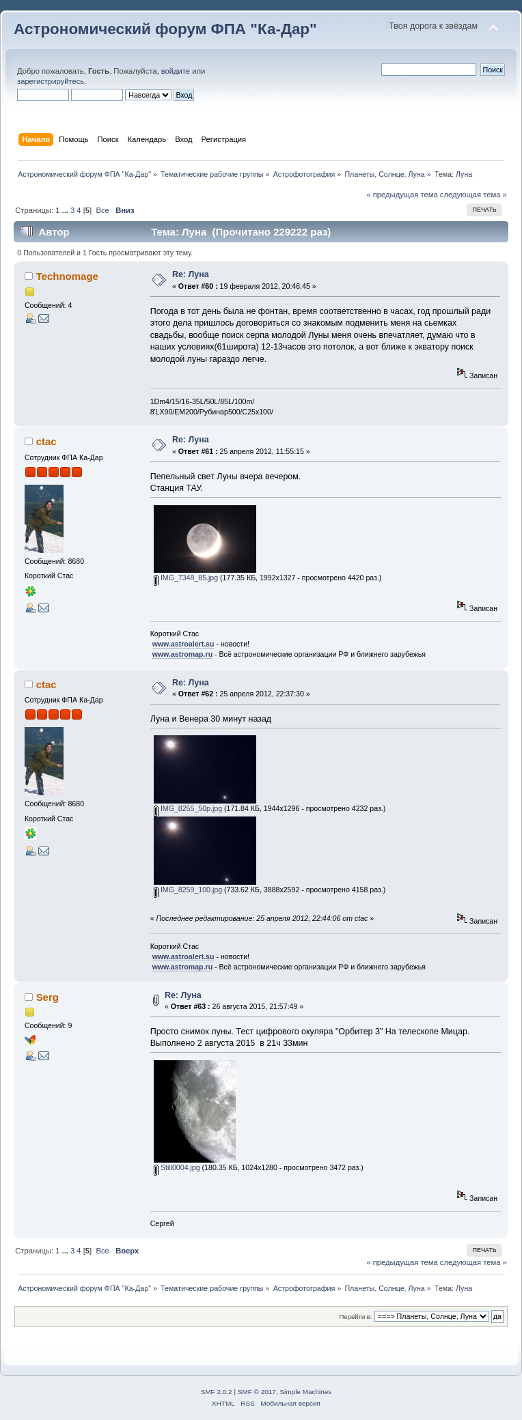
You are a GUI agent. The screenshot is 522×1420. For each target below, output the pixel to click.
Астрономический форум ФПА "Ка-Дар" (165, 29)
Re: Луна (190, 274)
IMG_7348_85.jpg (186, 577)
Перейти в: (355, 1316)
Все (102, 210)
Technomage (67, 276)
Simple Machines (305, 1391)
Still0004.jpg (177, 1167)
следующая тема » (473, 194)
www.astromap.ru (182, 654)
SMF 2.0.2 (216, 1391)
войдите (175, 71)
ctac (46, 441)
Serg (47, 997)
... (66, 210)
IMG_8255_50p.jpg (188, 808)
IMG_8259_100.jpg (188, 889)
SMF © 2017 (257, 1391)
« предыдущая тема (401, 194)
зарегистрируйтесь (50, 81)
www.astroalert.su (183, 644)
